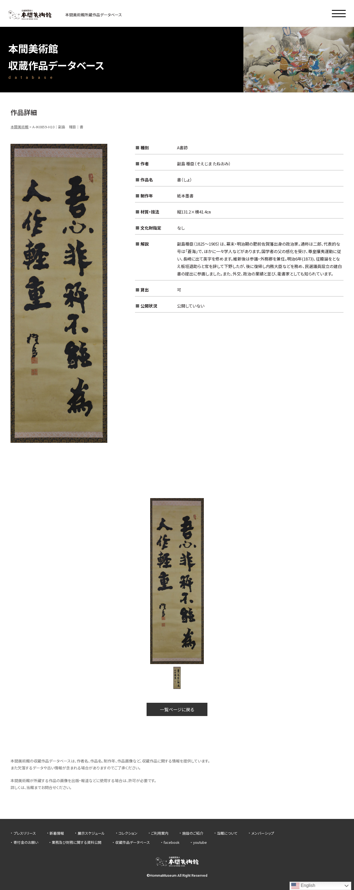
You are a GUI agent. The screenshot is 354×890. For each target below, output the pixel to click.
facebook (171, 842)
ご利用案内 (159, 833)
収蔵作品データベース (132, 842)
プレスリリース (25, 833)
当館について (227, 833)
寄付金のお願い (26, 842)
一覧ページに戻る (177, 709)
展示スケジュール (91, 833)
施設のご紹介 (192, 833)
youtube (200, 842)
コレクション (127, 833)
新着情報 (57, 833)
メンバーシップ (262, 833)
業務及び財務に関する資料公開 (76, 842)
